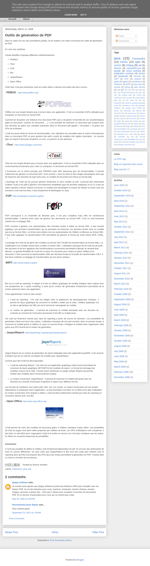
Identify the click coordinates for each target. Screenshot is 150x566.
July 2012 (118, 237)
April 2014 (119, 211)
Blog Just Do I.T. (122, 169)
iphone (142, 113)
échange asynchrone (137, 142)
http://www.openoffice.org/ (34, 401)
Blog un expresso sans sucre (128, 164)
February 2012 (121, 252)
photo (136, 124)
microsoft (132, 118)
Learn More (71, 15)
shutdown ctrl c (123, 134)
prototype (134, 129)
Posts (120, 36)
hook (116, 113)
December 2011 (122, 263)
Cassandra (138, 58)
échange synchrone (124, 144)
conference (118, 98)
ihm (122, 113)
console (129, 98)
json (118, 118)
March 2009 (120, 320)
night (119, 121)
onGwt (135, 121)
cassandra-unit (133, 68)
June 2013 (119, 216)
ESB (140, 90)
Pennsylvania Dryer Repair (25, 505)
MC (115, 92)
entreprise (118, 103)
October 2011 (120, 268)
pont (143, 126)
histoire (138, 111)
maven (124, 61)
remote (117, 87)
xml (118, 90)
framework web (128, 105)
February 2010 (121, 289)
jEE (118, 116)
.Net (126, 90)
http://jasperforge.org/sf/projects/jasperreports (46, 332)
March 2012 (120, 247)
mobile (142, 118)
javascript (123, 76)
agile (138, 61)
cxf (123, 100)
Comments (122, 41)
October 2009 (120, 294)
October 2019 (120, 190)
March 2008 (120, 366)
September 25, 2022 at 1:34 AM (26, 512)
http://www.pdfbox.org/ (28, 92)
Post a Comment (16, 518)
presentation (122, 129)
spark (143, 134)
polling (135, 126)
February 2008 (121, 372)
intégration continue (124, 73)
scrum (117, 65)
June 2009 (119, 309)
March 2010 (120, 283)
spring (127, 87)
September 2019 (122, 195)
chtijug (130, 65)
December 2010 (122, 278)
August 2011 (120, 273)
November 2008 (122, 335)
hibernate (127, 111)
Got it (83, 15)
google (117, 71)
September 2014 (122, 206)
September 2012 (122, 232)
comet (139, 95)
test (132, 137)
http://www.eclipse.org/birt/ (25, 263)
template (121, 137)
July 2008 (118, 351)
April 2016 (119, 201)
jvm (124, 118)
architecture (137, 81)
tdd (139, 65)
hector (116, 111)
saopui (142, 131)
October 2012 (120, 227)
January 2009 (120, 330)
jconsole (133, 116)
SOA (126, 79)
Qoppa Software (20, 482)
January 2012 (120, 258)
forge (116, 105)
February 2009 (121, 325)
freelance (118, 84)
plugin (127, 126)
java (25, 469)
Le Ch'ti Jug (120, 159)
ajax (140, 92)
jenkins (142, 116)
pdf (29, 469)
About (26, 19)
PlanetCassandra (128, 92)
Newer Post (11, 532)
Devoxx (117, 68)
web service (139, 87)
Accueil (12, 19)
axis (115, 95)
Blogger (80, 560)
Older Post (98, 532)
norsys (141, 73)
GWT (116, 79)
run (135, 131)
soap (135, 134)
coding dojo (127, 95)
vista (140, 139)
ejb (140, 100)
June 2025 (119, 185)
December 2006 (122, 377)
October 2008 (120, 341)
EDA (133, 90)
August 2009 (120, 304)
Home (55, 532)
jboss (125, 116)
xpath (116, 142)
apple (116, 81)
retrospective (125, 131)
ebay (132, 100)
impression (17, 469)
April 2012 (119, 242)
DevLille (137, 76)
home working (133, 71)
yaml (123, 142)
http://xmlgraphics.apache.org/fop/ (28, 196)
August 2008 (120, 346)
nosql (127, 121)
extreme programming (133, 103)
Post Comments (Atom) (60, 540)
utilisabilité (131, 139)
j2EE (128, 84)
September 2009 (122, 299)
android (137, 79)
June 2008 (119, 356)
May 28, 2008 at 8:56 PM (23, 499)
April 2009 (119, 315)
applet (125, 81)
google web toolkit (133, 108)
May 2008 (119, 361)
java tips (138, 84)
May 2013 (119, 221)
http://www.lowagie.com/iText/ (28, 145)
